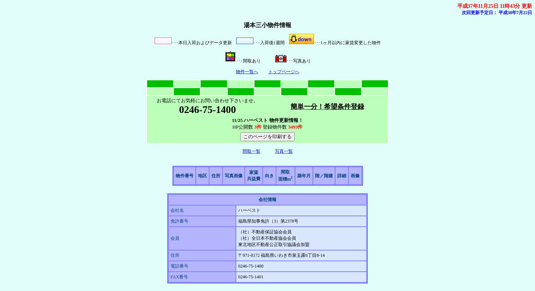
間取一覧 (251, 151)
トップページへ (283, 71)
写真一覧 (284, 151)
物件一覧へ (247, 71)
